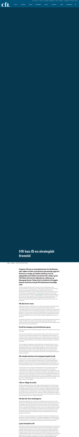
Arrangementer (69, 4)
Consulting (23, 4)
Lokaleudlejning (67, 0)
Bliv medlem (46, 0)
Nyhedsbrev (61, 0)
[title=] (75, 4)
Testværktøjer (38, 4)
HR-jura (46, 4)
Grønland (72, 0)
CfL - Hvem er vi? (35, 0)
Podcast (56, 0)
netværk (40, 294)
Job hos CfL (41, 0)
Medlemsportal (52, 0)
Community (54, 4)
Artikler (61, 4)
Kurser (16, 4)
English (76, 0)
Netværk (30, 4)
